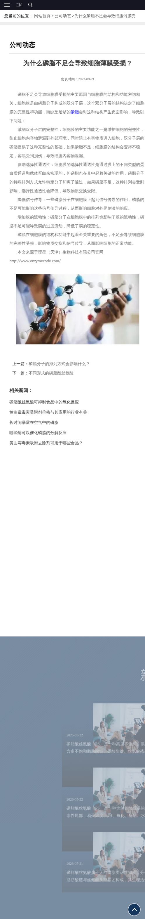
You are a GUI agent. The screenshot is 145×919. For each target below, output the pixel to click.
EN (19, 5)
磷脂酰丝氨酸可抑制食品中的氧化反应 (49, 402)
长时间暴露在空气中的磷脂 (39, 422)
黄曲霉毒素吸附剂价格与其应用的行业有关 (53, 412)
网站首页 (42, 16)
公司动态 (63, 16)
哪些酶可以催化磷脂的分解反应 (43, 433)
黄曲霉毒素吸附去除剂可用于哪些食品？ (51, 443)
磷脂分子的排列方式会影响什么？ (64, 364)
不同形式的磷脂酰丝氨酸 (56, 373)
